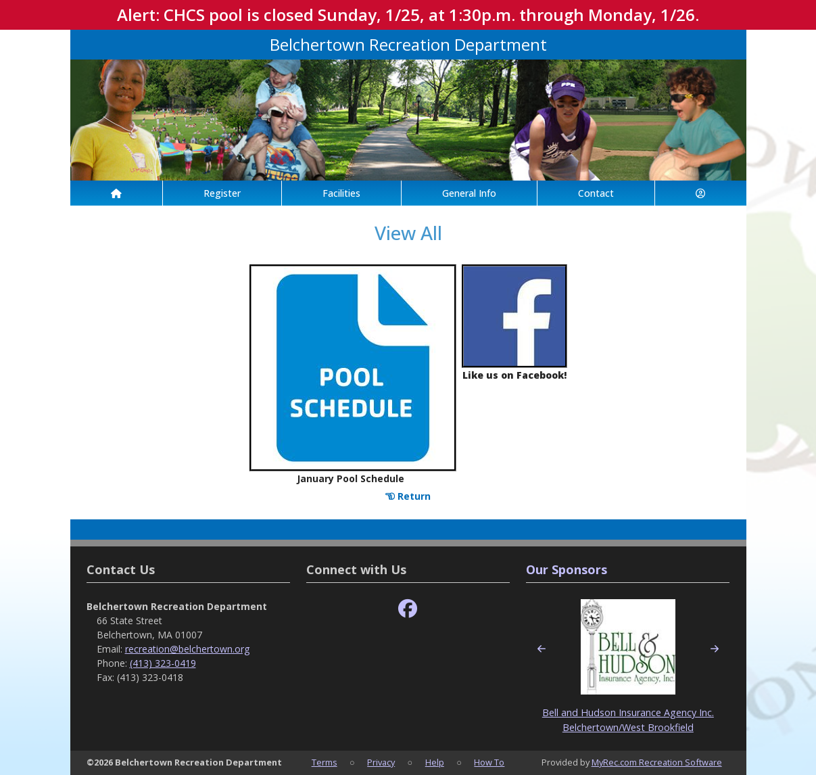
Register (222, 193)
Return (408, 496)
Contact (596, 193)
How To (489, 762)
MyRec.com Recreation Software (657, 762)
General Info (469, 193)
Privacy (381, 762)
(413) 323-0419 (163, 663)
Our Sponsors (566, 569)
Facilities (341, 193)
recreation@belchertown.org (187, 648)
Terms (324, 762)
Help (434, 762)
